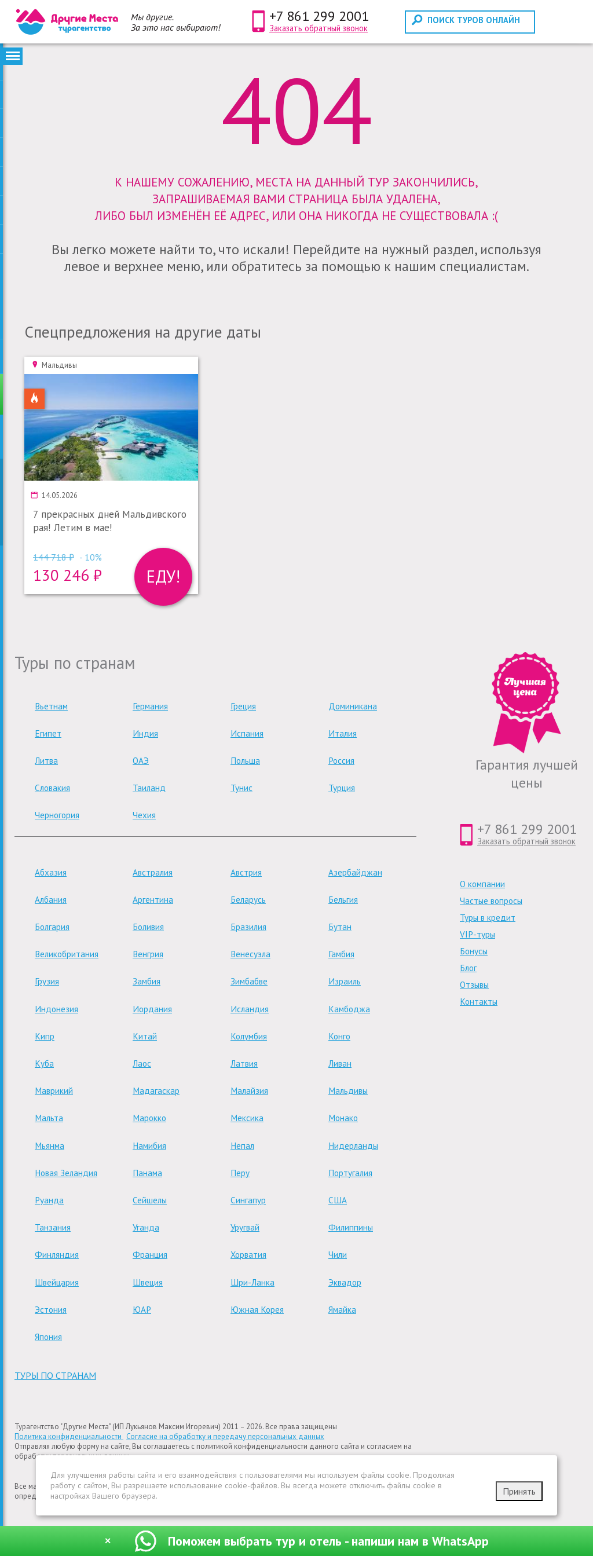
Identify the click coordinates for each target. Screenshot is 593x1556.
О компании (482, 883)
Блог (468, 967)
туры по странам (55, 1375)
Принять (519, 1491)
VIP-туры (477, 934)
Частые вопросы (491, 900)
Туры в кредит (487, 917)
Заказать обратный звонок (318, 28)
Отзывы (474, 984)
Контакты (478, 1001)
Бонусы (474, 951)
